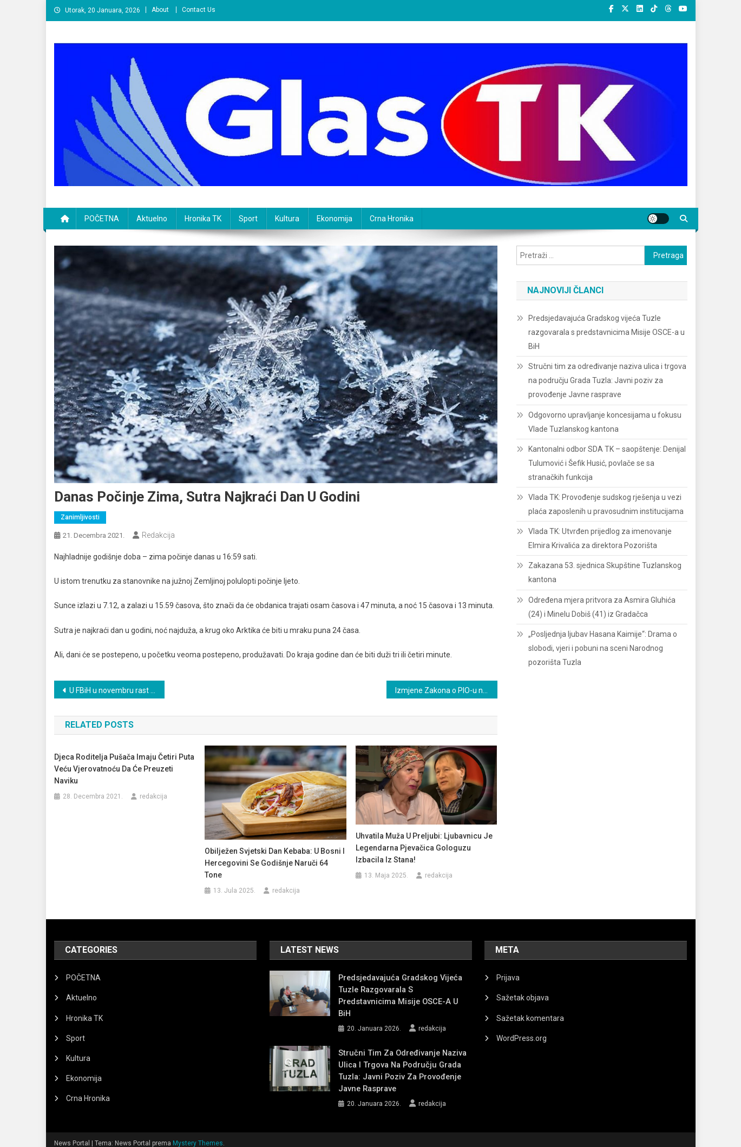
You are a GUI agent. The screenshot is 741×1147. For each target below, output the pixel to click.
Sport (248, 218)
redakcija (158, 535)
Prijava (508, 977)
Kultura (287, 218)
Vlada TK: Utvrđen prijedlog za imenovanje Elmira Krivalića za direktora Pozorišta (600, 538)
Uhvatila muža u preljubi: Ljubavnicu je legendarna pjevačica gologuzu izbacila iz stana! (424, 848)
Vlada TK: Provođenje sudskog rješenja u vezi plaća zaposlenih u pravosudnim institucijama (606, 504)
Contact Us (198, 10)
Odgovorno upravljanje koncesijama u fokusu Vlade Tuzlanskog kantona (604, 422)
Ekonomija (334, 218)
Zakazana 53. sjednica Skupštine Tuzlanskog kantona (604, 572)
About (160, 10)
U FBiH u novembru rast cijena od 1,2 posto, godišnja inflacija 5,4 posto (117, 690)
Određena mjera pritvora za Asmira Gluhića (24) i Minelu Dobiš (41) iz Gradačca (602, 607)
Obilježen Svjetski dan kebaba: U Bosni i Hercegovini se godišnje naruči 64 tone (275, 863)
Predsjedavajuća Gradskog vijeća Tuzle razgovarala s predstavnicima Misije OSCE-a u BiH (606, 332)
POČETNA (101, 218)
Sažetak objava (522, 997)
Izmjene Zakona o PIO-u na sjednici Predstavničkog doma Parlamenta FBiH (446, 690)
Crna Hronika (392, 218)
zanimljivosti (80, 517)
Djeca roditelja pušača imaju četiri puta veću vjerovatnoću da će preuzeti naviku (124, 769)
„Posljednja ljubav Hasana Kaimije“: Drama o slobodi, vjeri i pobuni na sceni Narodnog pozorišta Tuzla (602, 648)
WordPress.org (521, 1038)
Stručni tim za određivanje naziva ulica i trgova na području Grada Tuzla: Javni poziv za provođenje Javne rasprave (607, 380)
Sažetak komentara (530, 1018)
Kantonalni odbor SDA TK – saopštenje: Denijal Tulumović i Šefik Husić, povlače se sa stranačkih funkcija (607, 463)
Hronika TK (203, 218)
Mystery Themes (198, 1135)
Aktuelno (151, 218)
